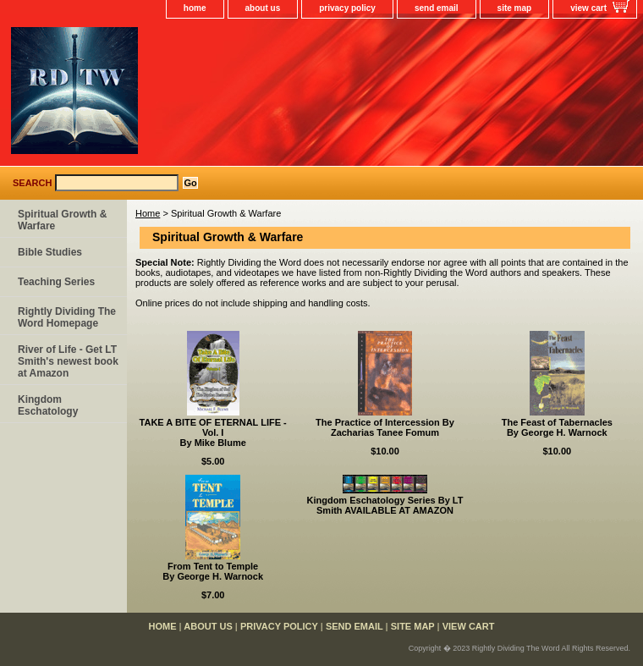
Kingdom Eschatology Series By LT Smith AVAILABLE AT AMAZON (384, 505)
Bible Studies (50, 252)
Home (147, 213)
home (195, 8)
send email (437, 8)
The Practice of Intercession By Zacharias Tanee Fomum (385, 427)
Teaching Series (56, 282)
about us (263, 8)
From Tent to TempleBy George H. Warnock (212, 571)
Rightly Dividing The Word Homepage (67, 317)
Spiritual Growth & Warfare (62, 220)
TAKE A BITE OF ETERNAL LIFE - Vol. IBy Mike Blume (213, 432)
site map (514, 8)
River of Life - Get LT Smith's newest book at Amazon (68, 361)
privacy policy (347, 8)
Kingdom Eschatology (48, 405)
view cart (588, 8)
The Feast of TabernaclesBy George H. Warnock (557, 427)
